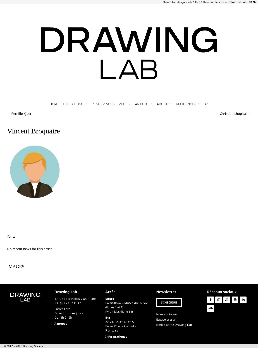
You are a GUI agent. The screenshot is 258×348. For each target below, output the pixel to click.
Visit (126, 104)
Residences (189, 104)
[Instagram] (218, 300)
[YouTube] (226, 300)
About (165, 104)
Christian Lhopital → (235, 113)
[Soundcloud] (210, 308)
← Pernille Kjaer (19, 113)
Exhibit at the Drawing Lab (174, 325)
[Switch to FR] (250, 2)
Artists (144, 104)
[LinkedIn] (243, 300)
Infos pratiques (238, 2)
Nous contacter (166, 314)
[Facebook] (210, 300)
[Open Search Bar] (207, 104)
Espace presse (166, 319)
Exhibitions (76, 104)
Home (54, 104)
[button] (169, 302)
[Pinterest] (235, 300)
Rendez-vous (103, 104)
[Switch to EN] (254, 2)
